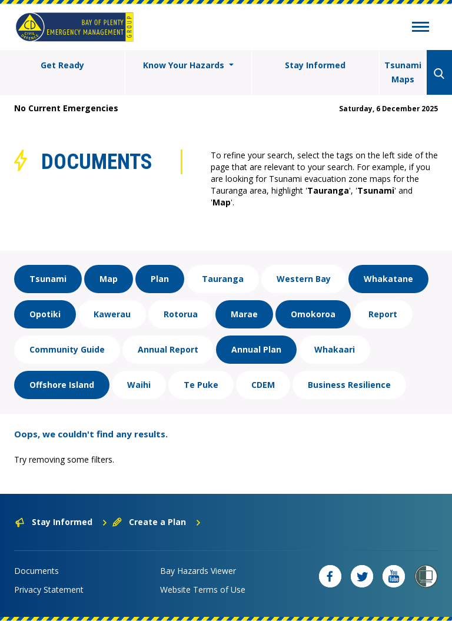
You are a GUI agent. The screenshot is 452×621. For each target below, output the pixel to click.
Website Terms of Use (202, 589)
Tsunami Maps (402, 72)
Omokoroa (313, 314)
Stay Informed (315, 65)
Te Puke (201, 384)
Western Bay (304, 278)
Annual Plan (256, 349)
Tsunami (48, 278)
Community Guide (67, 349)
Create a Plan (156, 521)
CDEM (263, 384)
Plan (160, 278)
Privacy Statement (49, 589)
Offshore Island (61, 384)
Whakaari (334, 349)
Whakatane (388, 278)
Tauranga (223, 278)
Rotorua (181, 314)
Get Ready (62, 65)
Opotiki (45, 314)
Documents (36, 570)
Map (108, 278)
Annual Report (168, 349)
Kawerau (112, 314)
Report (382, 314)
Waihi (139, 384)
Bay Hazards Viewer (198, 570)
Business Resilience (349, 384)
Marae (244, 314)
